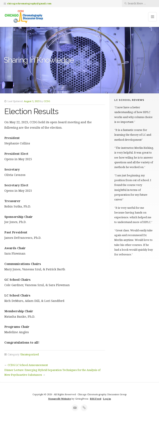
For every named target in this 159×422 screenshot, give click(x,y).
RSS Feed (95, 398)
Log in (107, 398)
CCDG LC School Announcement (28, 365)
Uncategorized (29, 354)
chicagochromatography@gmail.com (29, 3)
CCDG (47, 101)
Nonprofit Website (59, 398)
